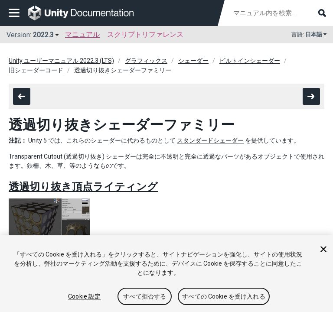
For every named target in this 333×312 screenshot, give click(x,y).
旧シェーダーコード (36, 70)
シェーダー (193, 60)
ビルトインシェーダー (249, 60)
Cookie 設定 (84, 296)
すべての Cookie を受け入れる (223, 296)
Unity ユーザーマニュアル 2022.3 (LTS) (61, 60)
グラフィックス (146, 60)
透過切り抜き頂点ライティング (83, 187)
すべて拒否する (144, 296)
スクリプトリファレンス (145, 34)
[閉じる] (323, 249)
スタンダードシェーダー (210, 140)
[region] (166, 273)
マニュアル (82, 34)
